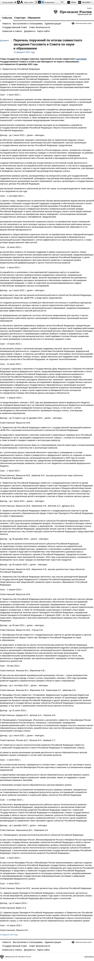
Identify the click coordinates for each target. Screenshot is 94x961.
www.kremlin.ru (89, 956)
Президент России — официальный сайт (73, 12)
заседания (81, 59)
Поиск (73, 2)
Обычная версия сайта (83, 23)
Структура (19, 17)
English (89, 8)
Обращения (34, 17)
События (7, 18)
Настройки (86, 2)
